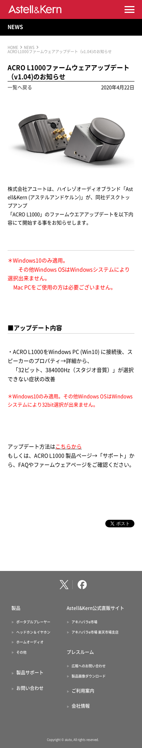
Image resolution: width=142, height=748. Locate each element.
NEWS (15, 27)
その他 (21, 652)
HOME (13, 47)
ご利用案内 (83, 690)
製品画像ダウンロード (89, 676)
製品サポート (30, 672)
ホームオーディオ (30, 642)
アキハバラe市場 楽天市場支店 (95, 632)
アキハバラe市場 (84, 622)
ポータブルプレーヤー (33, 622)
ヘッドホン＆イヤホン (33, 632)
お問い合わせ (30, 688)
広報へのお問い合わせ (89, 666)
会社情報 (81, 706)
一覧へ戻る (20, 87)
